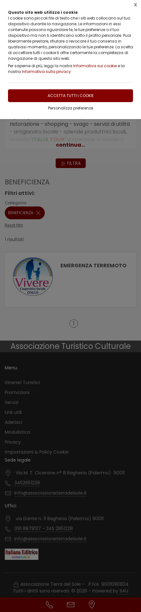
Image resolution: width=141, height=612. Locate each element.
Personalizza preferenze (70, 108)
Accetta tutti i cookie (71, 95)
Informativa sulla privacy (46, 71)
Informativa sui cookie (95, 65)
